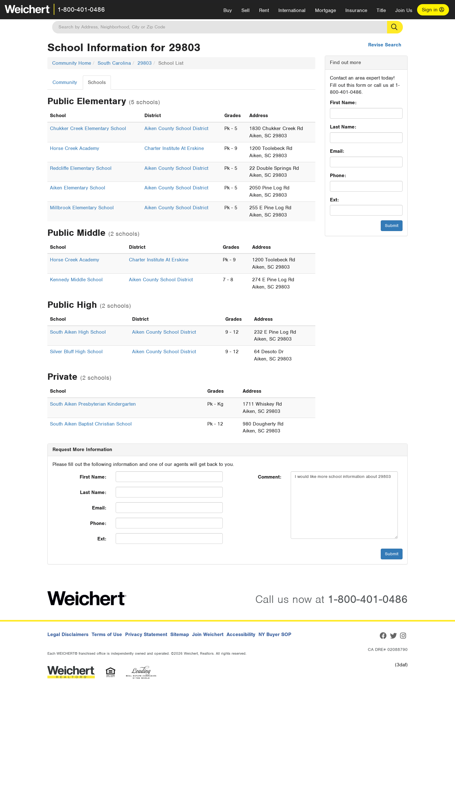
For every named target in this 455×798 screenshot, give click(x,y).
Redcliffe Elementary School (81, 168)
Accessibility (241, 634)
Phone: (338, 175)
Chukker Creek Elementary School (88, 128)
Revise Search (384, 45)
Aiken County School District (176, 128)
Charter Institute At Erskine (174, 148)
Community (64, 82)
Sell (245, 10)
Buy (227, 10)
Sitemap (179, 634)
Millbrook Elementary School (82, 208)
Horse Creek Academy (74, 148)
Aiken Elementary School (77, 188)
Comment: (269, 477)
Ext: (334, 200)
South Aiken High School (78, 332)
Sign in (433, 10)
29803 (144, 63)
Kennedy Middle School (76, 280)
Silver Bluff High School (76, 351)
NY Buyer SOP (274, 634)
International (292, 10)
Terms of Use (107, 634)
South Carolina (114, 63)
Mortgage (325, 10)
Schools (97, 82)
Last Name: (343, 127)
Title (381, 10)
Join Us (403, 10)
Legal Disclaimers (67, 634)
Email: (337, 151)
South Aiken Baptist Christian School (91, 424)
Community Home (71, 63)
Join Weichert (207, 634)
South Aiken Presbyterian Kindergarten (93, 404)
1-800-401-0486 (81, 9)
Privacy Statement (146, 634)
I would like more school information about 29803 (344, 505)
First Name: (343, 102)
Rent (264, 10)
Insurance (356, 10)
